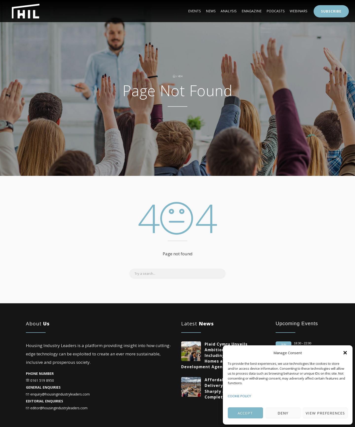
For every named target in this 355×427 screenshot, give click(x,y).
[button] (345, 352)
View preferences (325, 413)
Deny (283, 413)
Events (155, 11)
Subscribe (331, 11)
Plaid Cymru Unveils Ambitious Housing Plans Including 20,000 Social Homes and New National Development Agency (220, 355)
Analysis (203, 11)
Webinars (295, 11)
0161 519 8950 (42, 380)
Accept (245, 413)
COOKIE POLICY (239, 396)
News (178, 11)
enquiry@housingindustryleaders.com (60, 394)
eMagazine (233, 11)
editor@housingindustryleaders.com (59, 408)
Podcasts (264, 11)
